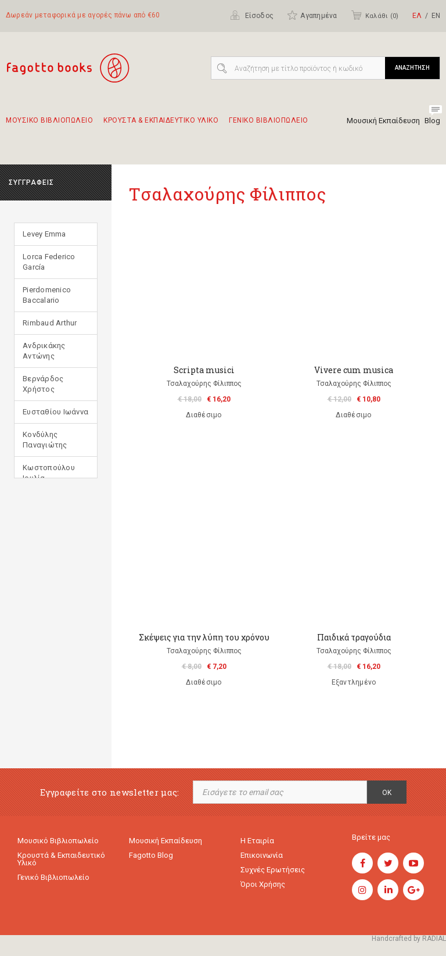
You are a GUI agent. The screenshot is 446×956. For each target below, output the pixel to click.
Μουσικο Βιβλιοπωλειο (49, 125)
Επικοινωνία (261, 855)
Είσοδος (252, 15)
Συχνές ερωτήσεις (272, 869)
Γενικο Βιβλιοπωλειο (268, 125)
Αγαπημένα (312, 15)
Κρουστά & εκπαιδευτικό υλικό (61, 859)
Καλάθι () (374, 15)
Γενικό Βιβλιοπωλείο (53, 877)
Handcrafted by (409, 938)
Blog (432, 120)
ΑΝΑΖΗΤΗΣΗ (412, 68)
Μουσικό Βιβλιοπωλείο (58, 840)
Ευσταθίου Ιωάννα (55, 411)
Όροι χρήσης (262, 884)
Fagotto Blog (151, 855)
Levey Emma (44, 234)
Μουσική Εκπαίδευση (383, 120)
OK (386, 793)
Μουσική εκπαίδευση (165, 840)
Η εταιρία (257, 840)
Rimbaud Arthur (50, 322)
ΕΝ (435, 15)
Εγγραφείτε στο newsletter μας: (109, 792)
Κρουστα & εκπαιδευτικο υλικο (160, 125)
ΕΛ (417, 15)
